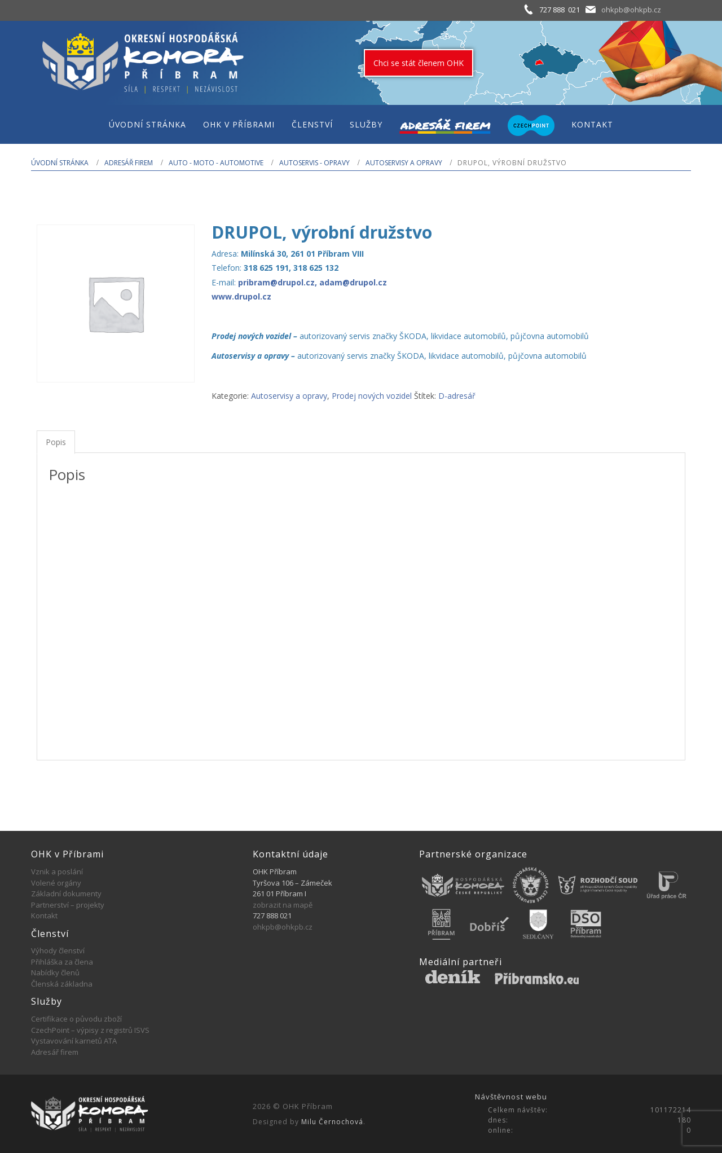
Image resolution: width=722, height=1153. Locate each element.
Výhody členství (58, 950)
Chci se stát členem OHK (418, 63)
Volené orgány (56, 883)
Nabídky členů (55, 972)
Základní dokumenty (66, 893)
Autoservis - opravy (314, 163)
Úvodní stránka (60, 163)
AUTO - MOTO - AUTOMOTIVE (216, 163)
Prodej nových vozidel (372, 395)
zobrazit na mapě (282, 905)
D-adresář (457, 395)
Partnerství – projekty (67, 905)
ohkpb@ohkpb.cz (631, 10)
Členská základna (62, 984)
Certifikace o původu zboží (76, 1019)
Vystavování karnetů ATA (74, 1041)
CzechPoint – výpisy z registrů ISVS (90, 1030)
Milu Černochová (332, 1121)
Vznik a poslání (57, 871)
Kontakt (44, 915)
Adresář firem (128, 163)
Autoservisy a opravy (404, 163)
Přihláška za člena (62, 962)
